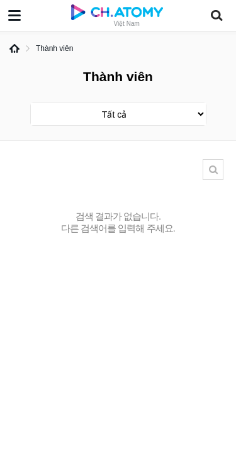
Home (14, 48)
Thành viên (54, 48)
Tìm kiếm (213, 169)
